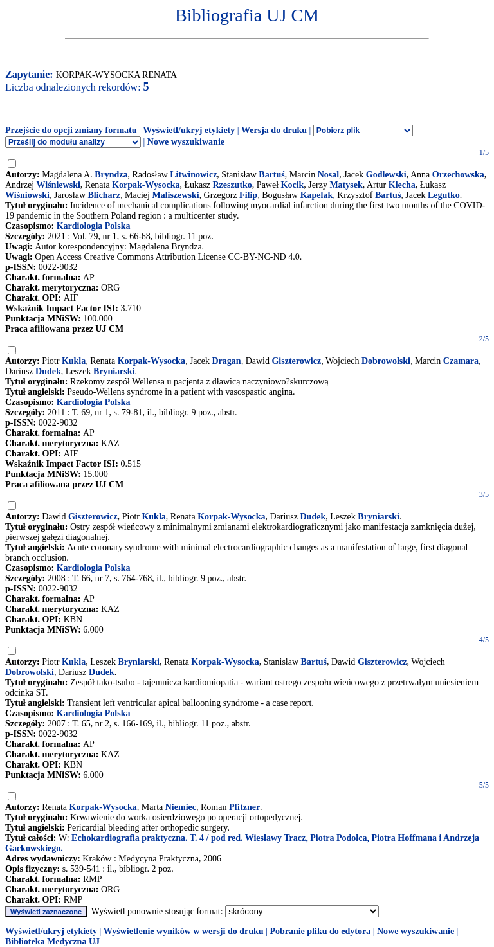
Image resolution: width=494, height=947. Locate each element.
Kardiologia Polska (94, 226)
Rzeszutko (232, 185)
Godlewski (386, 174)
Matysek (345, 185)
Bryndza (111, 174)
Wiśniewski (58, 185)
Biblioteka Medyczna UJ (52, 941)
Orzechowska (458, 174)
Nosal (328, 174)
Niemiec (180, 807)
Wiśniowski (27, 195)
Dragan (226, 361)
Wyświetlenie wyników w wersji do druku (184, 931)
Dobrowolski (385, 361)
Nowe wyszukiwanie (185, 142)
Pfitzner (244, 807)
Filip (248, 195)
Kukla (74, 361)
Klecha (402, 185)
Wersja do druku (274, 130)
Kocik (292, 185)
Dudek (48, 371)
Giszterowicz (296, 361)
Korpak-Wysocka (145, 185)
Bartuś (271, 174)
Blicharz (104, 195)
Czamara (461, 361)
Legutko (444, 195)
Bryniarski (114, 371)
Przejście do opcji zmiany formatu (71, 130)
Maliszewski (175, 195)
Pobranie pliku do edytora (320, 931)
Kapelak (316, 195)
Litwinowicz (193, 174)
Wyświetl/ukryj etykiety (189, 130)
